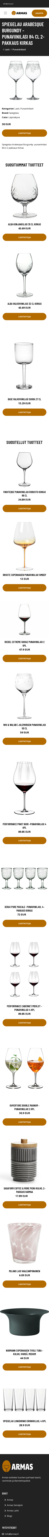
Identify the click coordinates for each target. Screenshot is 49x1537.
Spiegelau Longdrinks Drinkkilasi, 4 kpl (24, 1421)
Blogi (9, 1516)
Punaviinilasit (19, 49)
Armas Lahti (13, 1510)
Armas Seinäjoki (15, 1505)
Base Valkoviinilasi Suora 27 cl (24, 399)
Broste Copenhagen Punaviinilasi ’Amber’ (24, 574)
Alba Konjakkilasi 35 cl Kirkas (24, 224)
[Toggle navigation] (5, 13)
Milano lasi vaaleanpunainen (24, 1271)
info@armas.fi (8, 4)
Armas (10, 1499)
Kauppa (39, 13)
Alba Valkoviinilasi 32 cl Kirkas (25, 303)
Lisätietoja (24, 133)
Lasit (7, 49)
